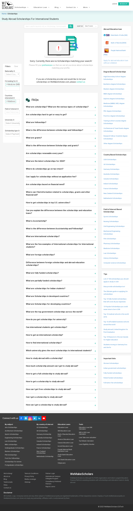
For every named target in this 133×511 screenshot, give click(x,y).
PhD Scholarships (11, 455)
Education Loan (42, 7)
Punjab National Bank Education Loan (65, 450)
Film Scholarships (110, 239)
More (87, 7)
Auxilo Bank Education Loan (65, 455)
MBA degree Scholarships (113, 94)
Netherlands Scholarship (45, 456)
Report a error (50, 486)
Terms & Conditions (31, 473)
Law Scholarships (110, 253)
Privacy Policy (29, 476)
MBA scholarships (11, 444)
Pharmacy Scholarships (112, 243)
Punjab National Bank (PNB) (115, 52)
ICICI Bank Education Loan (66, 459)
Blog (58, 7)
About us (7, 476)
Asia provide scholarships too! (114, 286)
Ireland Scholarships (111, 184)
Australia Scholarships (111, 174)
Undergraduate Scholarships (14, 448)
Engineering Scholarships (13, 438)
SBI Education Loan (64, 431)
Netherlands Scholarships (113, 198)
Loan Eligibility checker (86, 444)
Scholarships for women (13, 462)
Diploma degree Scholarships (114, 99)
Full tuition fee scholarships (113, 383)
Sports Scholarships (111, 216)
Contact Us (72, 7)
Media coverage (30, 479)
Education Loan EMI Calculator (85, 428)
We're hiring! (8, 473)
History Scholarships (111, 258)
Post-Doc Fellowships (12, 458)
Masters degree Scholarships (114, 89)
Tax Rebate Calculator (86, 441)
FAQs (5, 485)
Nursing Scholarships (111, 221)
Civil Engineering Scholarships (114, 226)
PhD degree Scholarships (112, 111)
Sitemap (27, 482)
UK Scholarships (109, 164)
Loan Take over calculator (87, 437)
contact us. (80, 82)
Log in (114, 4)
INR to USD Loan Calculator (84, 433)
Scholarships (22, 7)
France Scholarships (111, 188)
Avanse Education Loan (66, 439)
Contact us (7, 488)
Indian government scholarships (115, 368)
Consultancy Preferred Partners (53, 483)
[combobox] (12, 74)
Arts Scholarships (11, 427)
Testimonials (8, 482)
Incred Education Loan (65, 446)
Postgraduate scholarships (14, 465)
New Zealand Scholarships (113, 193)
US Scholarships (42, 427)
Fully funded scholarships (113, 373)
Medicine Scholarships (112, 248)
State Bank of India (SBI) (116, 35)
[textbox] (6, 88)
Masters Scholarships (12, 451)
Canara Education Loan (65, 443)
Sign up (123, 4)
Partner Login (50, 473)
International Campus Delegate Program (53, 477)
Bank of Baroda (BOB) (115, 43)
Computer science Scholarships (115, 263)
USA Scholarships (110, 159)
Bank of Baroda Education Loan (66, 435)
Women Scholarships (111, 363)
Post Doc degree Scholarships (114, 116)
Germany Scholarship (44, 434)
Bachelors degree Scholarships (114, 84)
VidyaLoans (62, 463)
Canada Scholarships (111, 179)
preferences (47, 65)
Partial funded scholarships (113, 378)
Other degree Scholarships (113, 143)
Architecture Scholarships (14, 431)
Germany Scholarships (111, 169)
